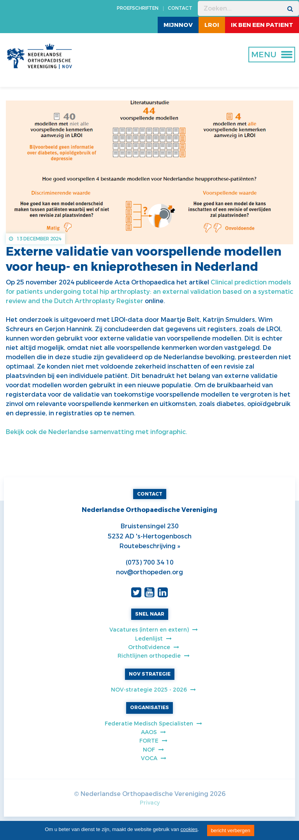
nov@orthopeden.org (149, 572)
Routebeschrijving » (150, 546)
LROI (211, 25)
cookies (189, 829)
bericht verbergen (230, 830)
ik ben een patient (262, 25)
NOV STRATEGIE (150, 674)
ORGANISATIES (149, 707)
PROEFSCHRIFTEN (137, 8)
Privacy (150, 802)
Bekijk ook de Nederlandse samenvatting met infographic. (96, 432)
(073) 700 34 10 (150, 562)
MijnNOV (178, 25)
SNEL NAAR (149, 614)
